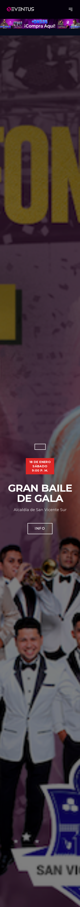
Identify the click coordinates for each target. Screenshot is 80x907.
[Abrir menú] (70, 9)
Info (40, 528)
